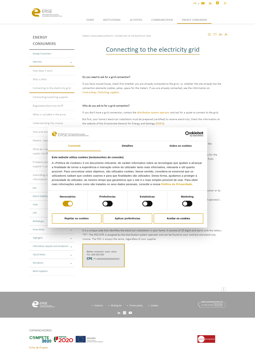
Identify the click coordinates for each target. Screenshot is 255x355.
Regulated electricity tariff (48, 106)
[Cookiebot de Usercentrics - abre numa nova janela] (187, 134)
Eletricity (52, 62)
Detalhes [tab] (127, 145)
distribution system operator (153, 112)
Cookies (154, 305)
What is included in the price (49, 114)
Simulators (52, 263)
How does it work (43, 70)
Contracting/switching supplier (50, 97)
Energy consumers (44, 40)
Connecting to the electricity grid (52, 88)
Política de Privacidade (176, 184)
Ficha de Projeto (38, 347)
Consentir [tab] (74, 145)
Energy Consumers (42, 53)
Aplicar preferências (127, 218)
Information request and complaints (52, 246)
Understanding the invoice (48, 123)
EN (195, 3)
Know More (52, 229)
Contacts (98, 305)
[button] (225, 3)
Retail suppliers (40, 271)
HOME (90, 20)
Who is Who (40, 79)
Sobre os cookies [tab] (180, 145)
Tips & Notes (52, 254)
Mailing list (116, 305)
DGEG (160, 123)
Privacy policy (136, 305)
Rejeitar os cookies (76, 218)
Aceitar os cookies (178, 218)
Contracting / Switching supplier (100, 92)
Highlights (52, 238)
